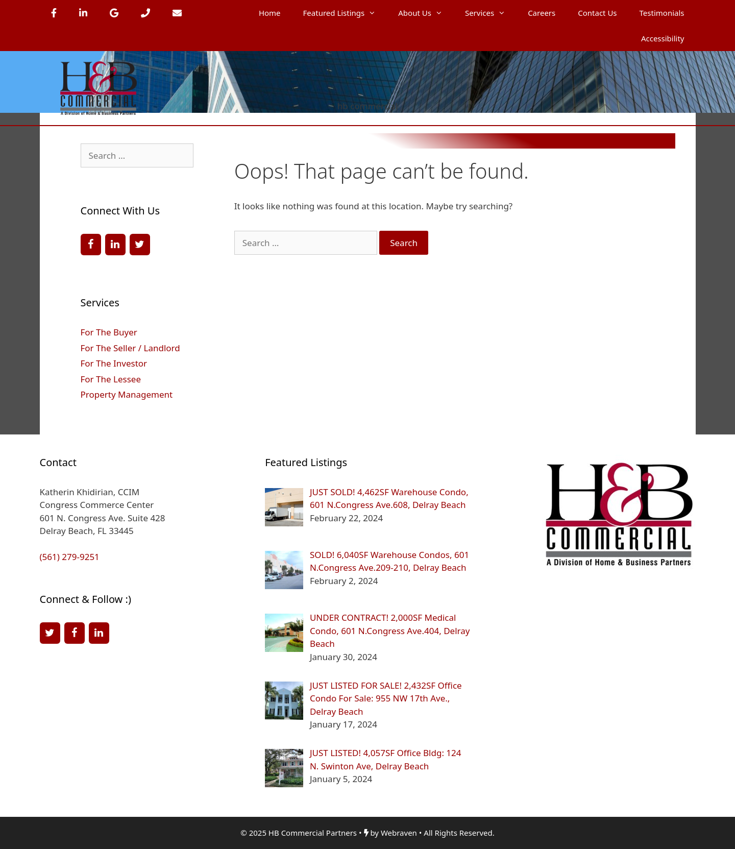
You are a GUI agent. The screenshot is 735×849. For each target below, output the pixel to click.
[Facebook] (91, 244)
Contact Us (597, 13)
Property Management (127, 394)
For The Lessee (111, 379)
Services (491, 13)
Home (270, 13)
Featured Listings (345, 13)
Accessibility (662, 38)
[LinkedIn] (115, 244)
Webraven (399, 833)
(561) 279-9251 (70, 557)
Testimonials (662, 13)
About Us (426, 13)
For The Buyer (109, 332)
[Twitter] (140, 244)
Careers (541, 13)
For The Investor (114, 363)
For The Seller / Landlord (130, 348)
